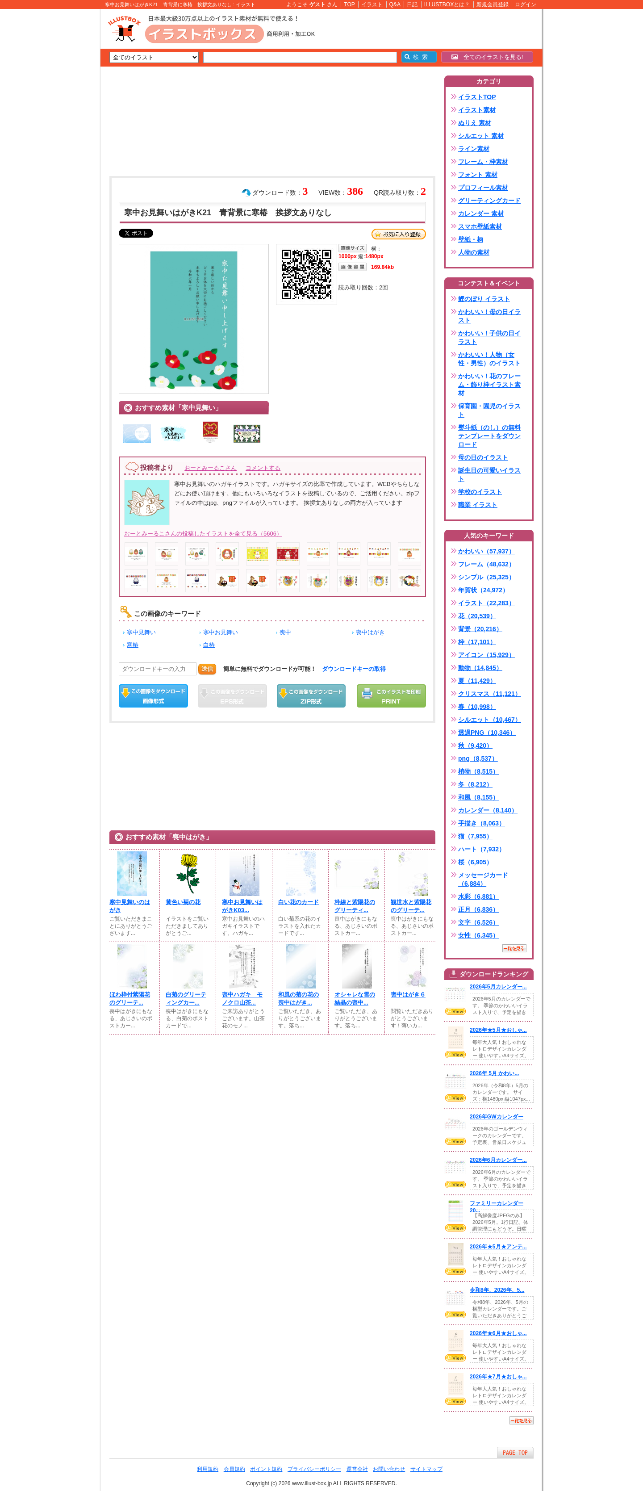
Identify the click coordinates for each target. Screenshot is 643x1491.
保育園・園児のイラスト (489, 410)
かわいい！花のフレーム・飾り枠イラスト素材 (489, 385)
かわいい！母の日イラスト (489, 316)
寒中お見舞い (220, 632)
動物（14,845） (480, 667)
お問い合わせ (389, 1469)
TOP (349, 4)
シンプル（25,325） (486, 577)
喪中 (285, 632)
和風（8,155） (478, 797)
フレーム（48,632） (486, 564)
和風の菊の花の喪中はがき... (298, 998)
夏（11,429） (477, 680)
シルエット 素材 (481, 135)
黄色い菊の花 (183, 902)
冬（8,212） (475, 784)
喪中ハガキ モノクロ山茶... (242, 998)
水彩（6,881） (478, 896)
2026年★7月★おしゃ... (498, 1377)
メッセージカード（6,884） (483, 879)
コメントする (263, 468)
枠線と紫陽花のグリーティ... (354, 906)
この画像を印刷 (391, 696)
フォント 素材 (477, 174)
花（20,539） (477, 616)
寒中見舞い (141, 632)
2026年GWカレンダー (496, 1117)
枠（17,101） (477, 641)
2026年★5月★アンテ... (498, 1247)
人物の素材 (473, 252)
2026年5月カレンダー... (498, 987)
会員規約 (234, 1469)
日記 (412, 4)
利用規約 (207, 1469)
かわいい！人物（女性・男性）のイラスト (489, 359)
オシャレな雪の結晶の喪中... (354, 998)
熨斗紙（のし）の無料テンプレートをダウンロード (489, 436)
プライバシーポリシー (314, 1469)
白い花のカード (298, 902)
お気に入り (399, 234)
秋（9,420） (475, 745)
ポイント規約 (266, 1469)
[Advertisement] (58, 147)
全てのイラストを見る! (487, 57)
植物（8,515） (478, 771)
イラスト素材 (477, 109)
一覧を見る (514, 948)
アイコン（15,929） (486, 654)
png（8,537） (478, 758)
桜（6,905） (475, 862)
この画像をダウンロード (153, 696)
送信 (207, 669)
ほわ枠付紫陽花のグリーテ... (129, 998)
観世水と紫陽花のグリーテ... (411, 906)
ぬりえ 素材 (474, 122)
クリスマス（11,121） (489, 693)
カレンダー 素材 (481, 213)
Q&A (395, 4)
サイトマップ (426, 1469)
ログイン (525, 4)
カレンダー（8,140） (488, 810)
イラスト (372, 4)
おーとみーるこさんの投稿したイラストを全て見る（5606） (203, 533)
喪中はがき (370, 632)
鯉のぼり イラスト (484, 298)
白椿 (209, 644)
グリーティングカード (489, 200)
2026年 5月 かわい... (494, 1073)
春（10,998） (477, 706)
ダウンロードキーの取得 (354, 669)
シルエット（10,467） (489, 719)
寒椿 (132, 644)
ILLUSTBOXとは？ (447, 4)
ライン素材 (473, 148)
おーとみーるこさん (210, 468)
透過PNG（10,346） (487, 732)
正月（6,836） (478, 909)
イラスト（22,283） (486, 603)
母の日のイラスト (483, 457)
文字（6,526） (478, 922)
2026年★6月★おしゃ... (498, 1333)
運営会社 (357, 1469)
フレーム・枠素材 (483, 161)
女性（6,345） (478, 935)
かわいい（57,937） (486, 551)
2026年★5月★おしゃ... (498, 1030)
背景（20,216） (480, 628)
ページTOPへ (515, 1452)
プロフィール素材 (483, 187)
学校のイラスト (480, 491)
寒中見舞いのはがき (129, 906)
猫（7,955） (475, 836)
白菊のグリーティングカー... (186, 998)
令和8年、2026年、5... (497, 1290)
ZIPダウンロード (311, 696)
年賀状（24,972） (483, 590)
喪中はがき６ (408, 994)
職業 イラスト (477, 504)
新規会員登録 (492, 4)
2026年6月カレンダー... (498, 1160)
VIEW (455, 1011)
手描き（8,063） (481, 823)
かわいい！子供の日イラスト (489, 337)
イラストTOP (477, 97)
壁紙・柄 (470, 239)
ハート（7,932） (481, 849)
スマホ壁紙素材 (480, 226)
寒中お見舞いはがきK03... (242, 906)
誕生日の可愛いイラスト (489, 474)
